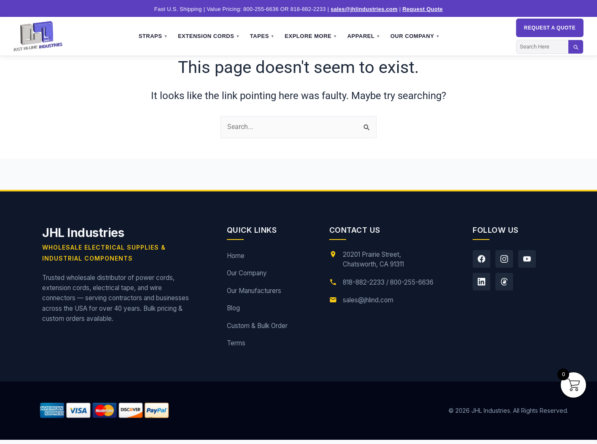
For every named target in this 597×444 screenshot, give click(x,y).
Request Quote (422, 9)
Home (236, 256)
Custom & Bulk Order (257, 326)
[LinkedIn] (481, 282)
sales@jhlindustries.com (364, 9)
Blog (233, 308)
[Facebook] (481, 259)
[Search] (542, 46)
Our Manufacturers (254, 291)
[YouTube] (527, 259)
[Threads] (504, 282)
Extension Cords (209, 36)
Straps (153, 36)
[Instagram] (504, 259)
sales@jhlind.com (368, 300)
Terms (236, 343)
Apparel (363, 36)
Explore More (311, 36)
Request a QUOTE (549, 28)
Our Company (415, 36)
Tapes (262, 36)
